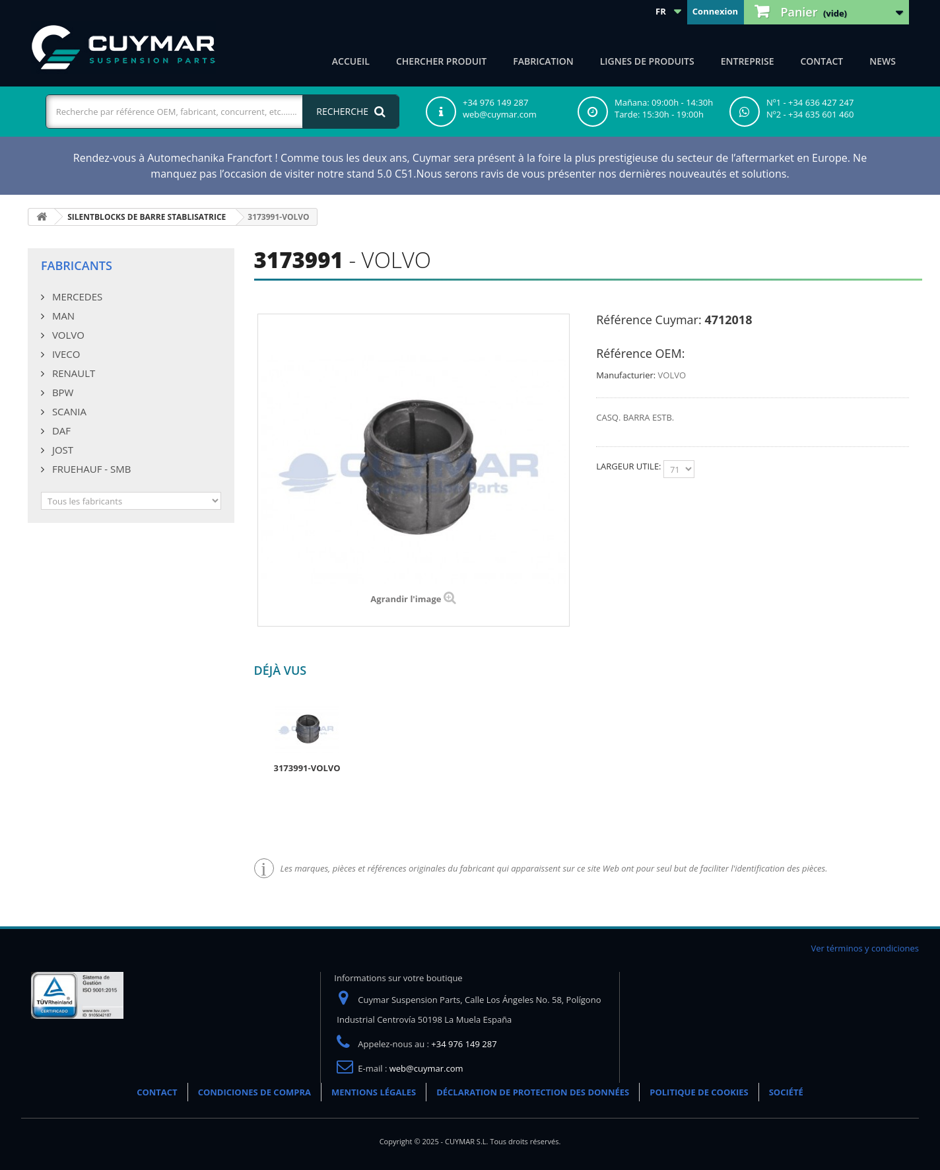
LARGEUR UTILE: (629, 466)
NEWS (882, 61)
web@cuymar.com (426, 1068)
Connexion (715, 11)
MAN (62, 315)
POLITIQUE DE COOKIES (699, 1092)
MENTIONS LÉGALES (373, 1092)
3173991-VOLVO (307, 768)
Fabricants (76, 265)
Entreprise (747, 61)
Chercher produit (441, 61)
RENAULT (72, 373)
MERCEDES (76, 296)
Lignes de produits (647, 61)
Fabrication (543, 61)
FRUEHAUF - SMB (90, 468)
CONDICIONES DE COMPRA (254, 1092)
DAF (60, 430)
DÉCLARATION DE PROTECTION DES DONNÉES (532, 1092)
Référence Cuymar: (648, 320)
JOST (61, 449)
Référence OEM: (640, 353)
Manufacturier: (625, 375)
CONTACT (821, 61)
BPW (61, 392)
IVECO (65, 354)
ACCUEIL (351, 61)
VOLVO (67, 334)
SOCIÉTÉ (786, 1092)
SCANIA (68, 411)
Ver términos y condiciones (865, 948)
